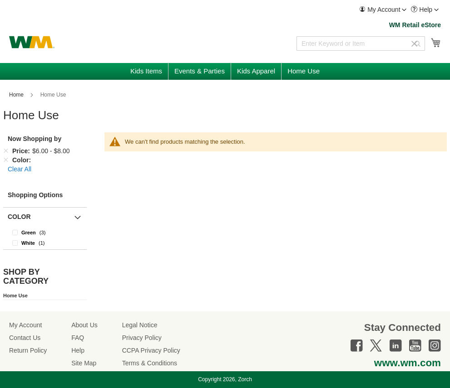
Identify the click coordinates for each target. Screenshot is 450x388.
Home (17, 95)
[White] (45, 243)
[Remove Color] (6, 160)
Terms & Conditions (149, 363)
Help (77, 350)
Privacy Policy (142, 337)
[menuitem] (382, 10)
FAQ (77, 337)
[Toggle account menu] (404, 10)
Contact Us (24, 337)
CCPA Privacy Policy (151, 350)
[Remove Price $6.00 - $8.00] (6, 151)
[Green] (45, 232)
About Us (84, 325)
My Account (25, 325)
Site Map (83, 363)
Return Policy (28, 350)
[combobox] (361, 43)
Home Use (15, 295)
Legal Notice (140, 325)
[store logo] (31, 42)
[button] (382, 10)
